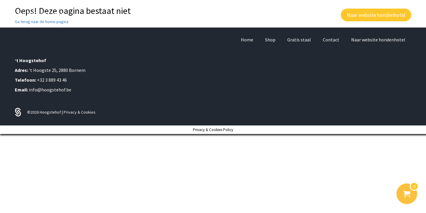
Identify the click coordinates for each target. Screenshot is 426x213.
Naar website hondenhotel (378, 40)
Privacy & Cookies (80, 112)
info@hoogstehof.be (50, 90)
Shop (270, 40)
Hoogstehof (51, 112)
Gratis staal (299, 40)
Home (247, 40)
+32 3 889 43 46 (52, 80)
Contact (331, 40)
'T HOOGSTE (40, 15)
